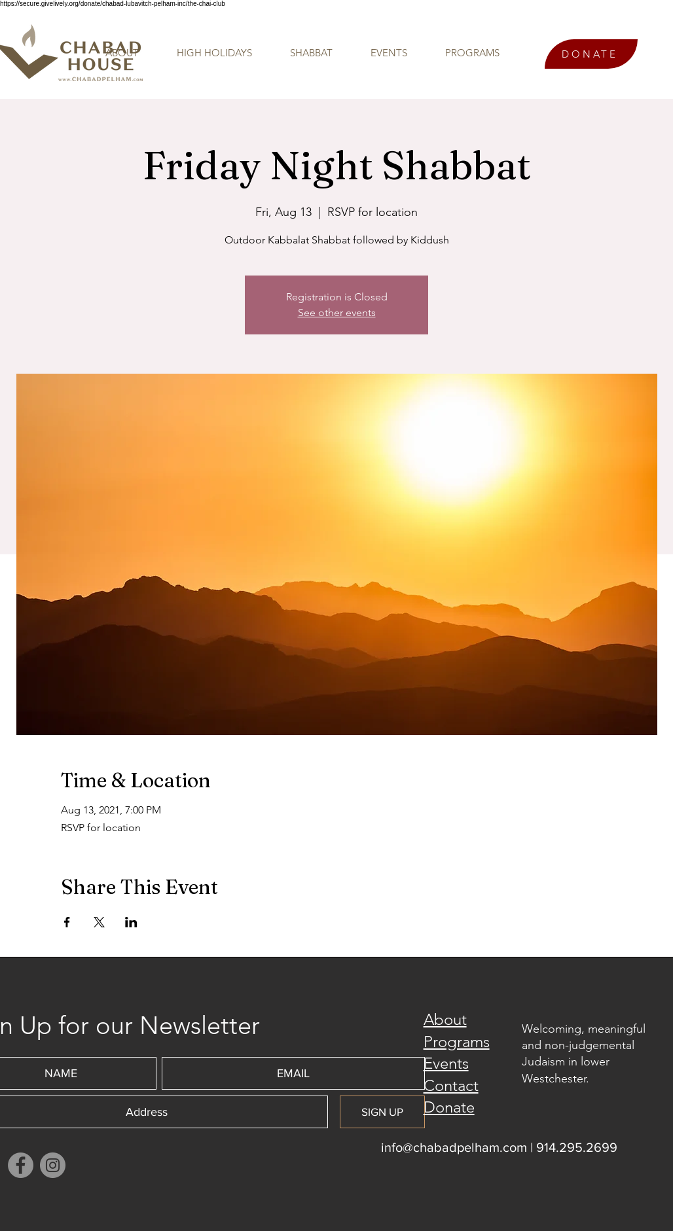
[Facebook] (20, 1165)
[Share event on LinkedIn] (131, 922)
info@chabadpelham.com (454, 1147)
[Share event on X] (99, 922)
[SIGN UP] (382, 1112)
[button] (463, 53)
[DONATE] (591, 54)
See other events (337, 312)
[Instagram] (52, 1165)
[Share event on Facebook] (67, 922)
